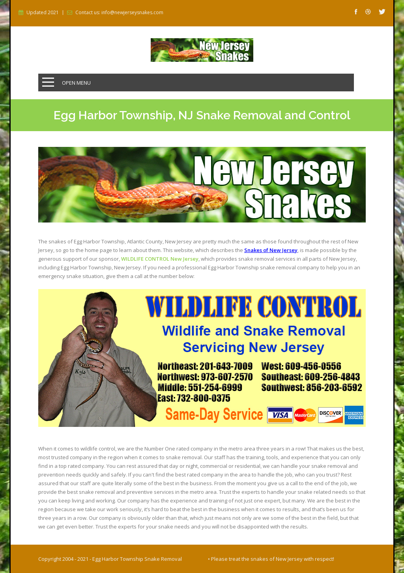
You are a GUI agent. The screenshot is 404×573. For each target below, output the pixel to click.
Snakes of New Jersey (270, 250)
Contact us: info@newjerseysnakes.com (119, 12)
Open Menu (76, 82)
